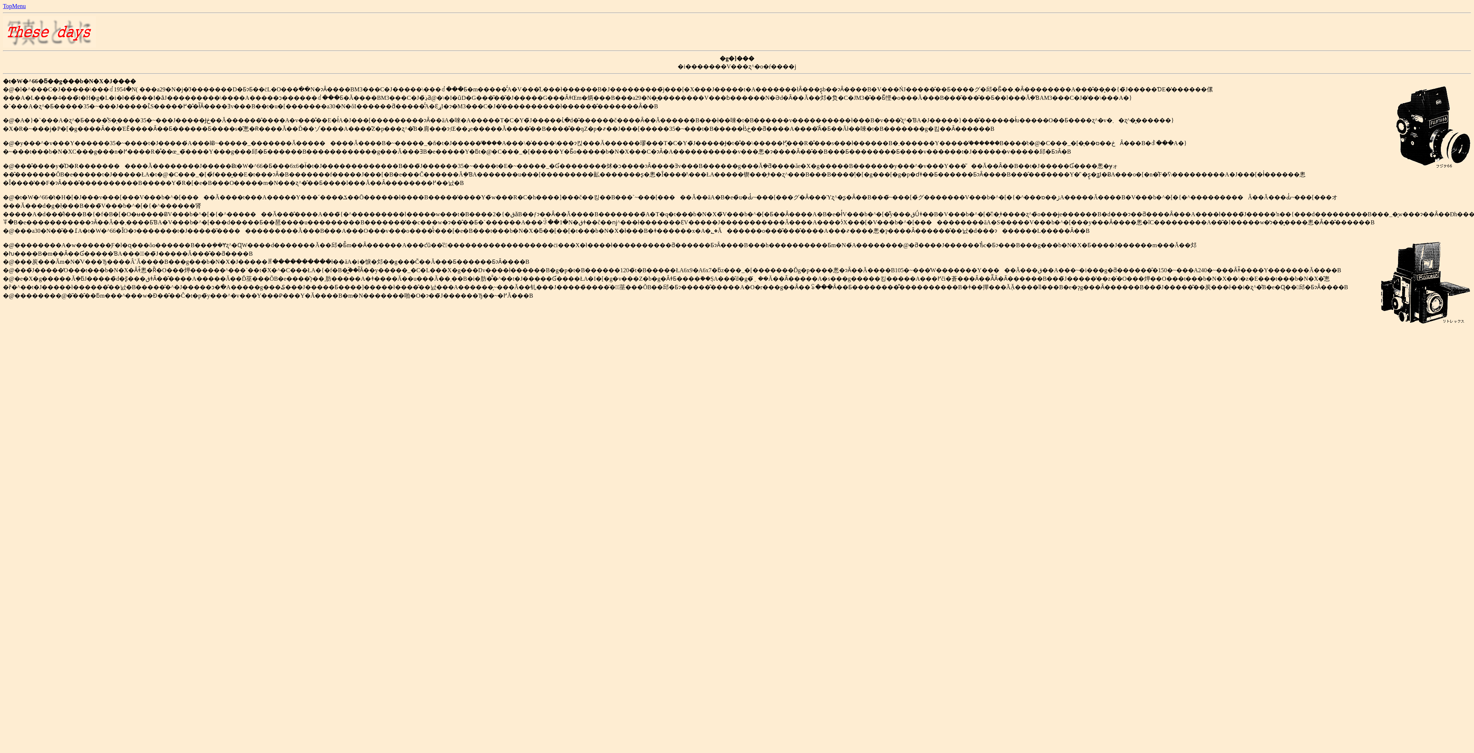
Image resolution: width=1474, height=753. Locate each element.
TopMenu (14, 6)
